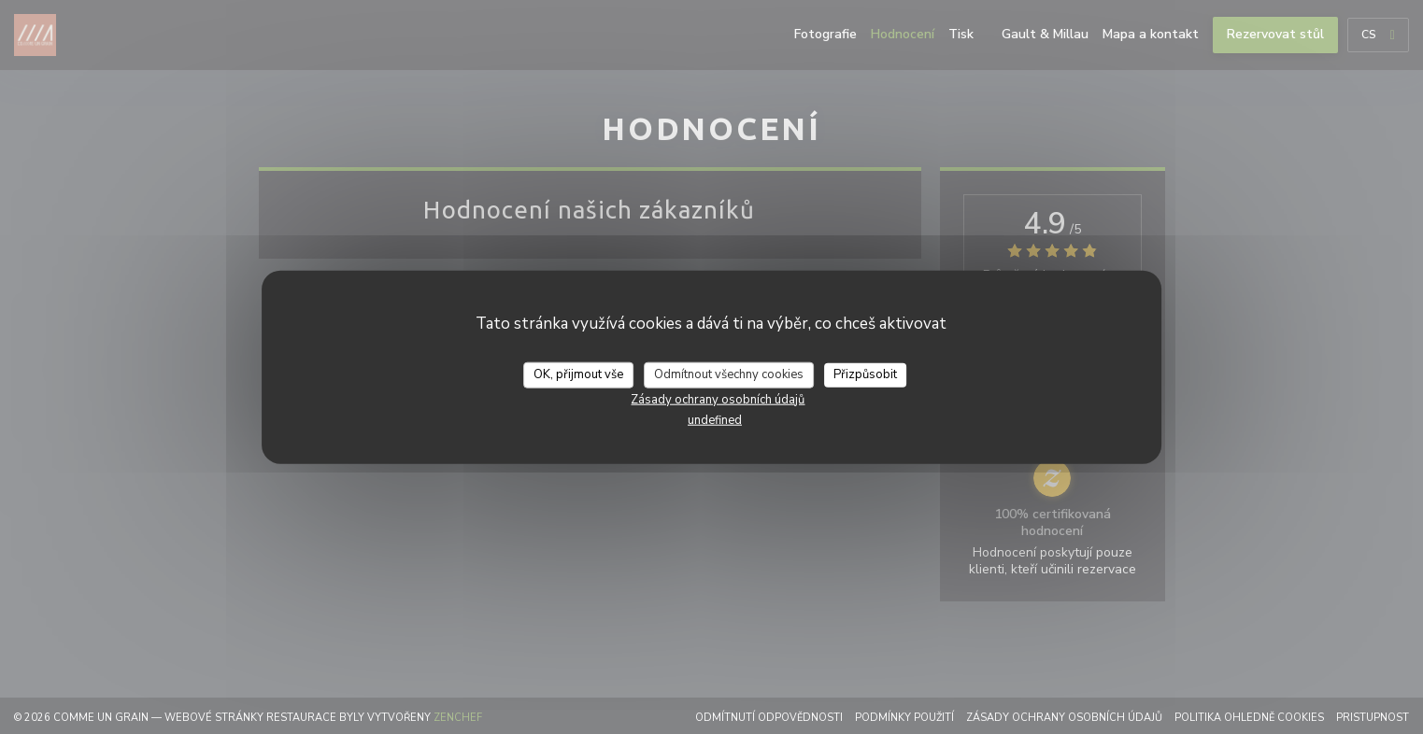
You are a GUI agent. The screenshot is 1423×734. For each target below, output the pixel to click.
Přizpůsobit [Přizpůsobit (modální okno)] (865, 374)
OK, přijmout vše (578, 374)
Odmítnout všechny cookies (729, 374)
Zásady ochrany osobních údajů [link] (717, 398)
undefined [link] (715, 419)
